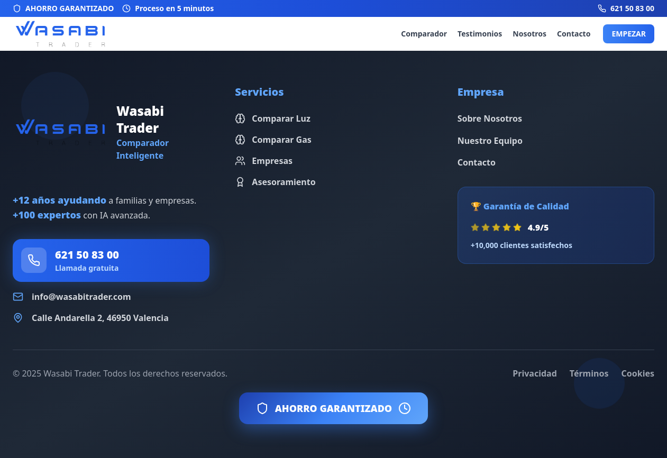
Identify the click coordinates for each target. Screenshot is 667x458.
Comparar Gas (273, 139)
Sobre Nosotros (490, 118)
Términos (589, 373)
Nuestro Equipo (490, 140)
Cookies (637, 373)
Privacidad (534, 373)
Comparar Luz (272, 118)
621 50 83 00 (87, 255)
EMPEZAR (628, 34)
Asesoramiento (275, 182)
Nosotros (529, 34)
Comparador (424, 34)
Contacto (573, 34)
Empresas (264, 161)
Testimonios (480, 34)
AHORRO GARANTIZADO (333, 408)
